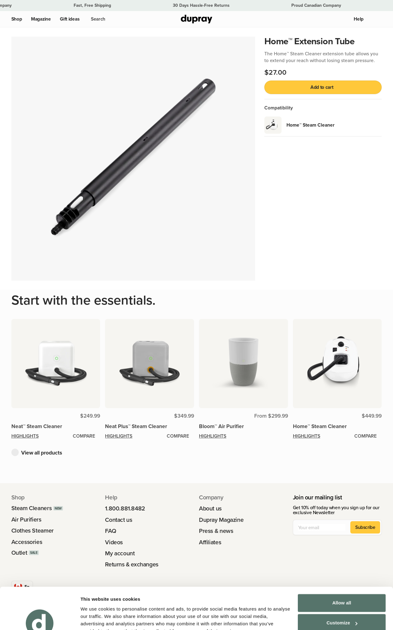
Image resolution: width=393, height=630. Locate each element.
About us (210, 508)
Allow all (341, 572)
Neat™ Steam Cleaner (36, 426)
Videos (114, 542)
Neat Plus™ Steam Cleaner (136, 426)
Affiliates (210, 542)
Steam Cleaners (31, 508)
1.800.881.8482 (125, 508)
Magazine (41, 18)
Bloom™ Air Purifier (221, 426)
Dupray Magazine (221, 520)
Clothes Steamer (32, 531)
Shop (16, 18)
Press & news (216, 531)
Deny (341, 613)
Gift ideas (69, 18)
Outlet (19, 553)
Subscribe (365, 527)
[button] (96, 19)
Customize (341, 592)
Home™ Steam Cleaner (320, 426)
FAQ (110, 531)
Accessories (26, 542)
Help (359, 18)
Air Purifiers (26, 519)
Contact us (118, 520)
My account (119, 553)
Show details (94, 617)
